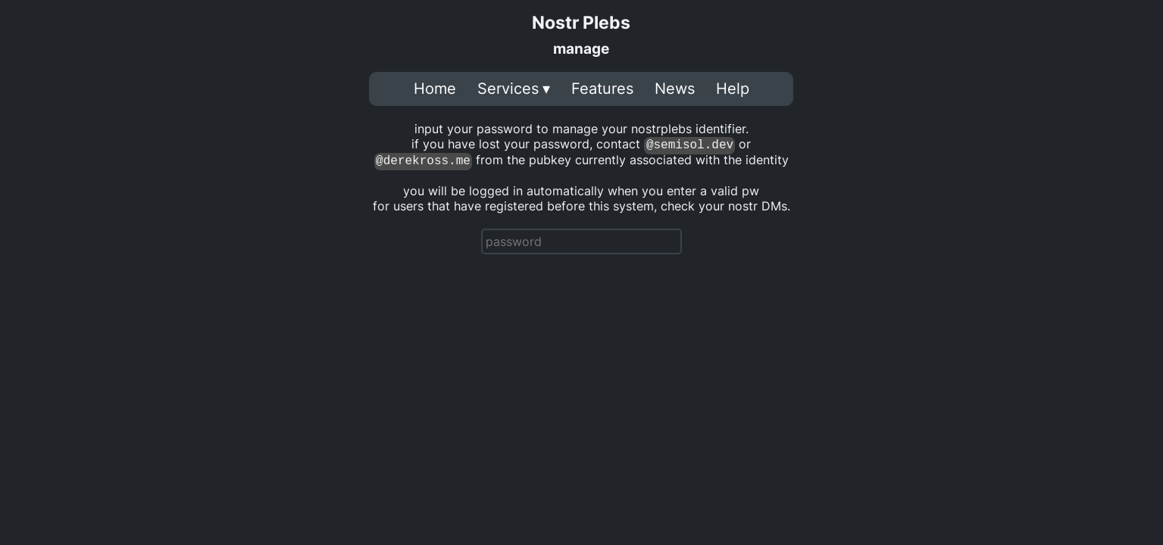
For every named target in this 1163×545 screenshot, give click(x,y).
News (675, 88)
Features (602, 88)
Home (435, 88)
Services (508, 88)
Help (732, 88)
